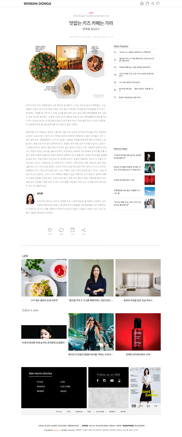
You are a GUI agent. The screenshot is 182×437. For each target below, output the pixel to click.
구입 (155, 406)
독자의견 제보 (62, 426)
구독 (148, 406)
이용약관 (118, 426)
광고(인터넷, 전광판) (102, 426)
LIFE (91, 12)
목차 (141, 406)
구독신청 (41, 426)
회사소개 (91, 426)
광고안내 (47, 426)
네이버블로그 (119, 380)
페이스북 (97, 380)
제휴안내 (112, 426)
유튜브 (112, 380)
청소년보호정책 (139, 426)
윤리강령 (54, 426)
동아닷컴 (85, 426)
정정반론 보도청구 (73, 426)
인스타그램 (104, 380)
